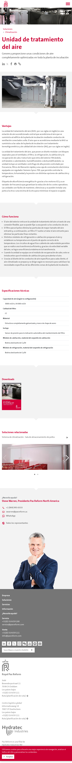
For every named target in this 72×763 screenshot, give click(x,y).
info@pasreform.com (11, 635)
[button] (68, 5)
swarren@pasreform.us (16, 511)
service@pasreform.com (13, 624)
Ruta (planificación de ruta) (14, 695)
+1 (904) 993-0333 (14, 507)
